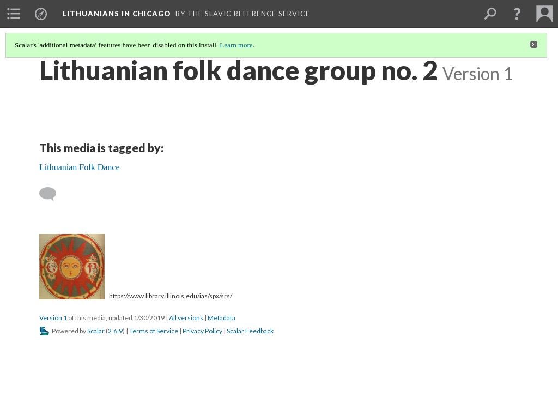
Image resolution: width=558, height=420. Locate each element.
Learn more (236, 45)
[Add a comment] (52, 194)
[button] (517, 13)
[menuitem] (13, 13)
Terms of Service (153, 331)
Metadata (221, 318)
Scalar (96, 331)
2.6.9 (115, 331)
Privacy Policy (202, 331)
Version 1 (53, 318)
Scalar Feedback (250, 331)
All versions (186, 318)
